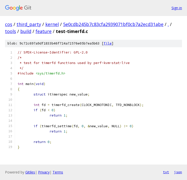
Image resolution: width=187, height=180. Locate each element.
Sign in (176, 8)
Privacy (44, 172)
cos (8, 24)
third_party (29, 24)
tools (10, 31)
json (178, 172)
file (108, 43)
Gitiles (30, 172)
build (25, 31)
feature (44, 31)
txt (166, 172)
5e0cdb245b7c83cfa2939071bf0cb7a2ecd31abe (113, 24)
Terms (58, 172)
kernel (52, 24)
